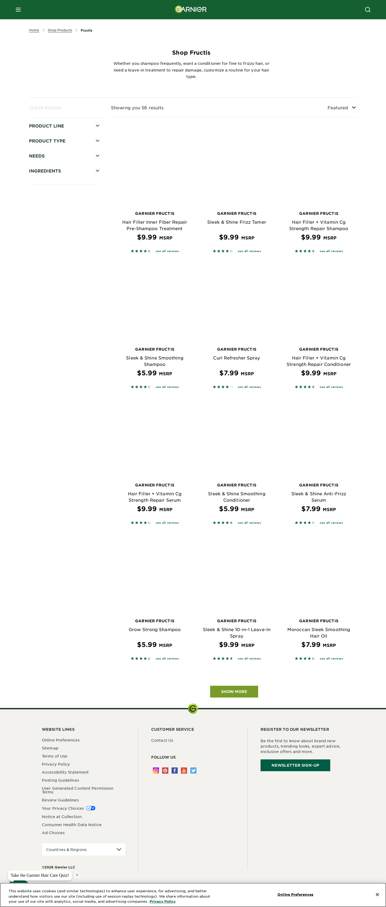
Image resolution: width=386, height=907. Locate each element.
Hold (41, 205)
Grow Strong (49, 261)
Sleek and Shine (52, 280)
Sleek (41, 243)
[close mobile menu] (18, 9)
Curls (41, 308)
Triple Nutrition (51, 289)
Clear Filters (45, 108)
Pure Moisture (50, 233)
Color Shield (48, 158)
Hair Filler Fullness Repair (61, 186)
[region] (193, 895)
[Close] (377, 895)
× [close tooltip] (77, 874)
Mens (41, 224)
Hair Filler (46, 177)
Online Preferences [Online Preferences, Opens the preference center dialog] (295, 894)
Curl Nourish (48, 299)
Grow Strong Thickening (60, 168)
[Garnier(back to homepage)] (191, 10)
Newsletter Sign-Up (295, 765)
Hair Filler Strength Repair (62, 196)
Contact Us (162, 740)
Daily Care (46, 252)
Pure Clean (47, 271)
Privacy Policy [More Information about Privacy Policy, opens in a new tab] (163, 901)
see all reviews (167, 251)
